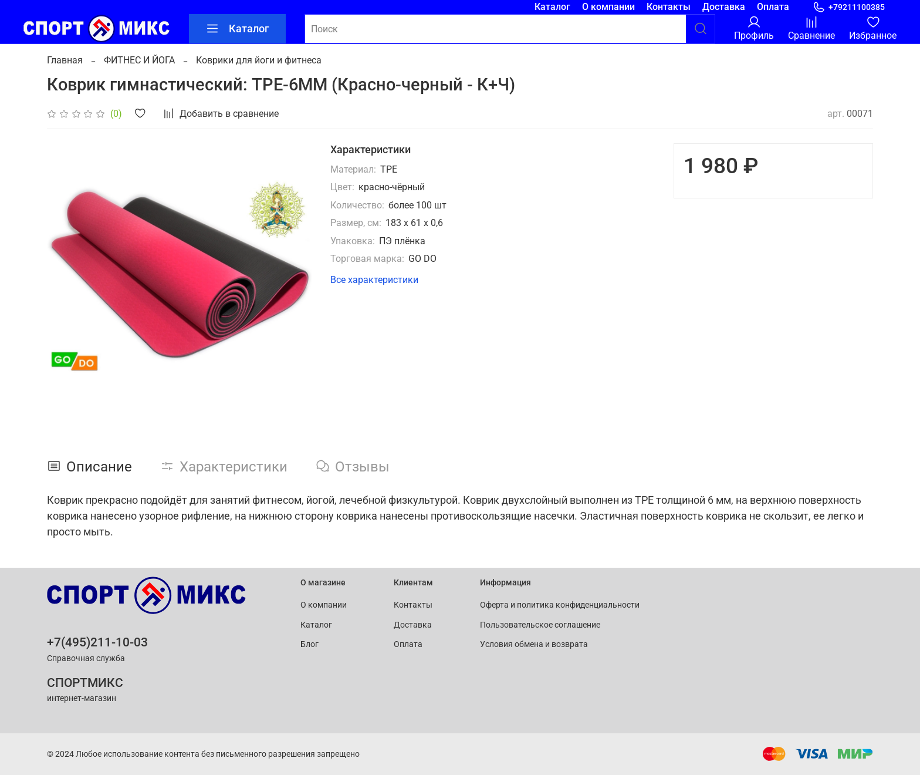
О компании (608, 6)
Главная (65, 60)
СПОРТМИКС (85, 683)
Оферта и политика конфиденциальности (560, 605)
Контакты (669, 6)
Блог (309, 644)
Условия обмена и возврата (534, 644)
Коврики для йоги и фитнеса (259, 60)
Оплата (773, 6)
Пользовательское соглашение (540, 625)
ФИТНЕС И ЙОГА (139, 60)
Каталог (552, 6)
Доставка (723, 6)
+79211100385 (849, 7)
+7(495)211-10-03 (97, 642)
